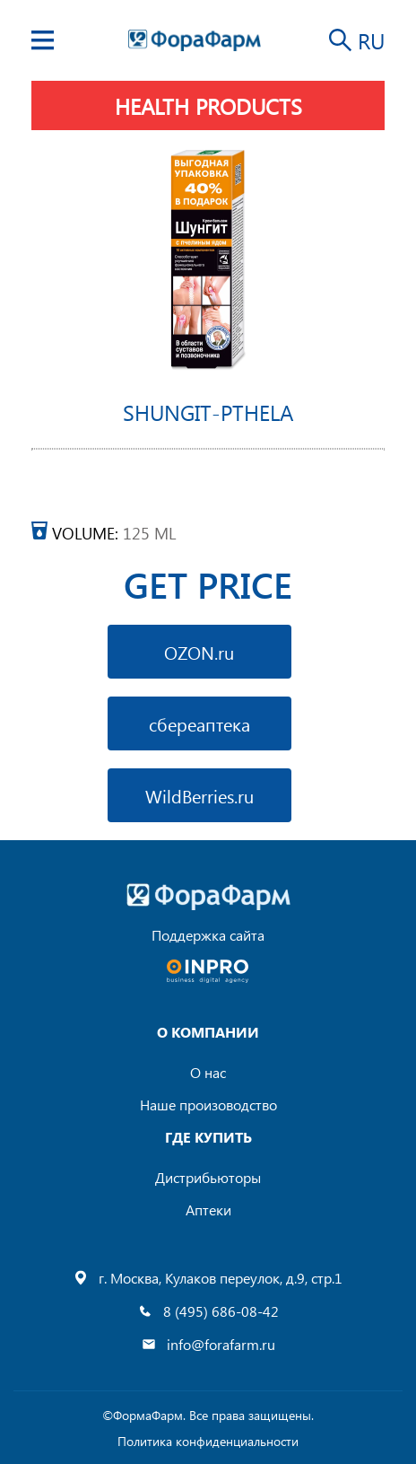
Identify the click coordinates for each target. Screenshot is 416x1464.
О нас (208, 1072)
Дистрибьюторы (208, 1177)
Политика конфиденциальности (208, 1441)
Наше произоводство (208, 1104)
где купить (208, 1136)
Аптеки (208, 1209)
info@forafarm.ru (221, 1344)
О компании (208, 1031)
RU (371, 40)
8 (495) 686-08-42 (221, 1311)
